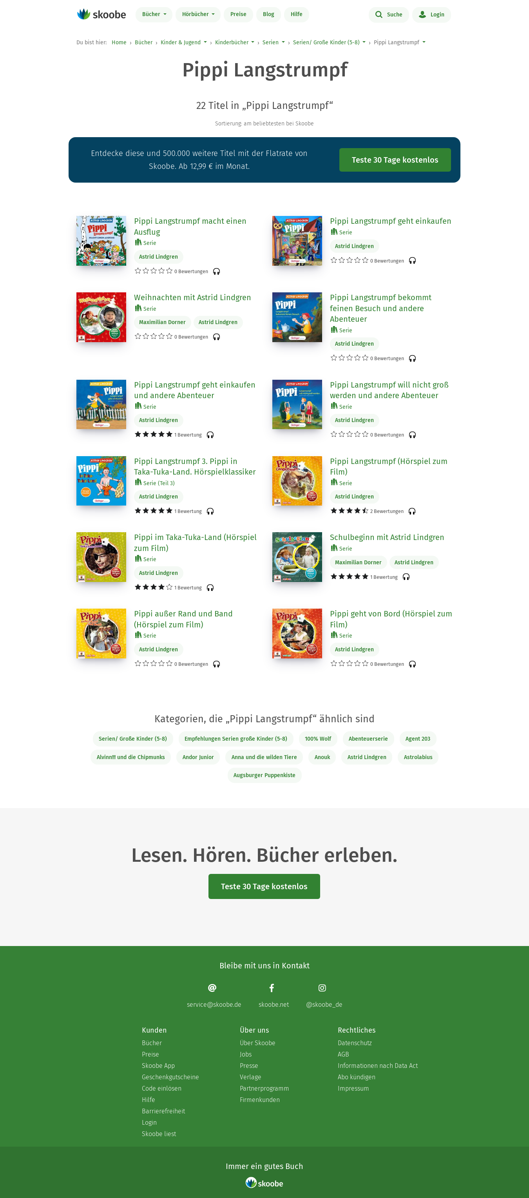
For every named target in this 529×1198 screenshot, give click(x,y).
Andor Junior (198, 757)
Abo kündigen (356, 1077)
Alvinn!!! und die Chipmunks (131, 757)
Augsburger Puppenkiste (264, 775)
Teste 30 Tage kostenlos (395, 160)
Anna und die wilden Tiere (264, 757)
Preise (238, 14)
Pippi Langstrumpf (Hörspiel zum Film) (388, 467)
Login (431, 14)
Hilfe (297, 14)
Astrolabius (418, 757)
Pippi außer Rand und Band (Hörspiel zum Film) (183, 619)
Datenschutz (355, 1043)
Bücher (152, 14)
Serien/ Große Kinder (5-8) (326, 42)
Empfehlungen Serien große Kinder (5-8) (236, 739)
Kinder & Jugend (181, 42)
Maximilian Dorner (162, 322)
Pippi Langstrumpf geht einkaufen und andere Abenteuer (194, 390)
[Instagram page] (324, 996)
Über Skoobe (257, 1043)
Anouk (322, 757)
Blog (268, 14)
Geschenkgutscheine (170, 1077)
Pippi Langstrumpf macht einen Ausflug (190, 226)
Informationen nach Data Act (378, 1065)
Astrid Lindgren (158, 257)
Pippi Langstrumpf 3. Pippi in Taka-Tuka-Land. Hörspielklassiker (195, 467)
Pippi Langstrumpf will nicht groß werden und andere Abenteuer (389, 390)
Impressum (353, 1088)
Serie (145, 242)
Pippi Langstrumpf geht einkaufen (390, 221)
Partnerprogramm (264, 1088)
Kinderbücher (231, 42)
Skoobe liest (159, 1134)
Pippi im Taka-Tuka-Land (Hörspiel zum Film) (195, 543)
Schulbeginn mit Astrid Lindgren (387, 537)
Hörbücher (196, 14)
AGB (343, 1054)
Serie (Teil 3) (155, 483)
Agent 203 (418, 739)
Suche (388, 14)
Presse (249, 1065)
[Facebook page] (274, 996)
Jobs (246, 1054)
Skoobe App (158, 1065)
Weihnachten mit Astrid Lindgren (192, 297)
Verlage (250, 1077)
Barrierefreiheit (163, 1111)
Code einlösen (161, 1088)
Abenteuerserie (368, 739)
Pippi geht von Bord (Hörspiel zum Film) (391, 619)
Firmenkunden (260, 1100)
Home (119, 42)
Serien (271, 42)
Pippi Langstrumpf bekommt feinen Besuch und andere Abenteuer (380, 308)
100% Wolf (318, 739)
